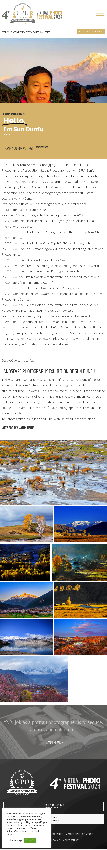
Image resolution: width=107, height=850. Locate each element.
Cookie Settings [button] (14, 840)
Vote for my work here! (18, 427)
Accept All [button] (30, 840)
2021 (22, 114)
